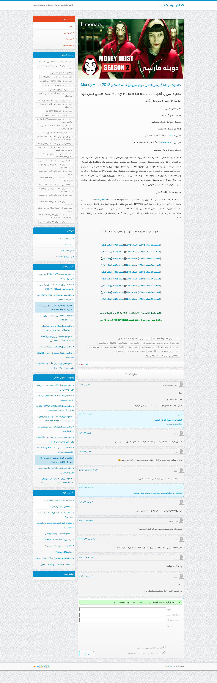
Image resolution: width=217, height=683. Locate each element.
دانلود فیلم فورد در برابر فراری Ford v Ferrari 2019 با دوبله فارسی (57, 338)
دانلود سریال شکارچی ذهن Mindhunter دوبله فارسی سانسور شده (55, 216)
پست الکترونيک (173, 615)
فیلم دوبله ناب (171, 4)
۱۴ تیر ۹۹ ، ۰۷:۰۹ (85, 384)
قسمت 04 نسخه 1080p (149, 265)
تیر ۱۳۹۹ (68, 244)
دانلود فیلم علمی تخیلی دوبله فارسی (58, 115)
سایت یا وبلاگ (172, 620)
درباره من (68, 32)
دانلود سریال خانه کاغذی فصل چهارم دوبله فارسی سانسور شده (55, 148)
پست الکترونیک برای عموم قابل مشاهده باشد (144, 665)
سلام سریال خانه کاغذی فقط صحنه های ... (55, 564)
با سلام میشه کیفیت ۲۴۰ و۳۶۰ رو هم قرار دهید (53, 558)
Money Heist (100, 199)
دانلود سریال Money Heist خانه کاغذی (134, 339)
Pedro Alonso (165, 142)
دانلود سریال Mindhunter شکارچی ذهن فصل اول (55, 94)
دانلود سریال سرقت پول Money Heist (163, 351)
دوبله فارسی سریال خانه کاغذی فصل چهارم (55, 143)
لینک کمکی (106, 245)
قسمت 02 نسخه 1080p (149, 251)
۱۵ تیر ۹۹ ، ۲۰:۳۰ (85, 433)
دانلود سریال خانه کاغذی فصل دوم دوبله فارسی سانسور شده (113, 347)
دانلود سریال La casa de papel (166, 339)
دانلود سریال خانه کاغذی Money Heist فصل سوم (56, 179)
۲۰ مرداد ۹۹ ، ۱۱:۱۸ (86, 520)
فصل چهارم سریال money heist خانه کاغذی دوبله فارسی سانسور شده (54, 138)
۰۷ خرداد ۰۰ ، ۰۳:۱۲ (86, 576)
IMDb (172, 135)
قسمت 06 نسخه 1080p (149, 278)
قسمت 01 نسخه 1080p (149, 245)
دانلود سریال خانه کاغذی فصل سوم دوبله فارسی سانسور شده (55, 166)
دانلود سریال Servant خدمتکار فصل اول (55, 347)
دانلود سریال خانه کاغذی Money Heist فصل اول (56, 105)
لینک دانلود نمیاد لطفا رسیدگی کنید (57, 500)
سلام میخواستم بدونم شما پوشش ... (57, 533)
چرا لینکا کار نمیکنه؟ (64, 552)
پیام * (169, 625)
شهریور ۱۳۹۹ (66, 238)
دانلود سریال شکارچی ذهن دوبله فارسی (56, 222)
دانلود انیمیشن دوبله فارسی (61, 89)
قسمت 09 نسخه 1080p (149, 299)
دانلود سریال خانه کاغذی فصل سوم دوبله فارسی (55, 172)
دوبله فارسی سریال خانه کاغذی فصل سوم (55, 161)
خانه (70, 26)
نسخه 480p (118, 245)
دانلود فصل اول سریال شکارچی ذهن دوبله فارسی (55, 209)
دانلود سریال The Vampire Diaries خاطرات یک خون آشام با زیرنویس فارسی (55, 408)
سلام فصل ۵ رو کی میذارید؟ (61, 506)
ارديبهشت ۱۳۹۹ (65, 257)
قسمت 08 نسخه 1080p (149, 292)
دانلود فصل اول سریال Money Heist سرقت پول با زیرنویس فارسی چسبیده (55, 365)
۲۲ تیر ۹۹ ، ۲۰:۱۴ (85, 451)
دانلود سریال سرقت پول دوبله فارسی (129, 351)
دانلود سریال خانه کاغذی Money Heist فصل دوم (119, 343)
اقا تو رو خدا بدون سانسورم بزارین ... (57, 546)
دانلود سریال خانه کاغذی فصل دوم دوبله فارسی (160, 347)
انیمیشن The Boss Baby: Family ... (57, 539)
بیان (148, 602)
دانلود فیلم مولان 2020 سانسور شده (57, 133)
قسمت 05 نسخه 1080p (149, 272)
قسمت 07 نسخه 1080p (149, 285)
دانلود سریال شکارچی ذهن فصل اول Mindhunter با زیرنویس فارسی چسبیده (57, 328)
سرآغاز (69, 39)
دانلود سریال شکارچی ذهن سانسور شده (55, 100)
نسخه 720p (131, 245)
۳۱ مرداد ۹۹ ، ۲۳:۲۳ (87, 539)
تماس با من (67, 45)
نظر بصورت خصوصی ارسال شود (150, 660)
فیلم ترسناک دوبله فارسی (62, 72)
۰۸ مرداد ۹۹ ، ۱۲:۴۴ (86, 470)
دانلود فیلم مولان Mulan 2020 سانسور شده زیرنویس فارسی (54, 127)
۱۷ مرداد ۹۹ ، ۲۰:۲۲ (86, 502)
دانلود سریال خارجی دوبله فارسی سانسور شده (160, 343)
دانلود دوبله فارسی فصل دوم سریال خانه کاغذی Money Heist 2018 (131, 84)
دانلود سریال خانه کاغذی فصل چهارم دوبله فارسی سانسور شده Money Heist (55, 286)
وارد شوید (116, 602)
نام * (169, 609)
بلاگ (170, 678)
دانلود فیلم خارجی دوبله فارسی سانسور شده (54, 62)
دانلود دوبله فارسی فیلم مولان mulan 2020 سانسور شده (54, 120)
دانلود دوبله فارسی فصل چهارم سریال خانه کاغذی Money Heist (55, 155)
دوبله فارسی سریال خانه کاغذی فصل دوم (162, 356)
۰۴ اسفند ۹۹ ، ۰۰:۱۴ (86, 557)
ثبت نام (143, 602)
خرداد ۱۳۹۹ (67, 250)
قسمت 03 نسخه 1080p (149, 258)
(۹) (127, 374)
